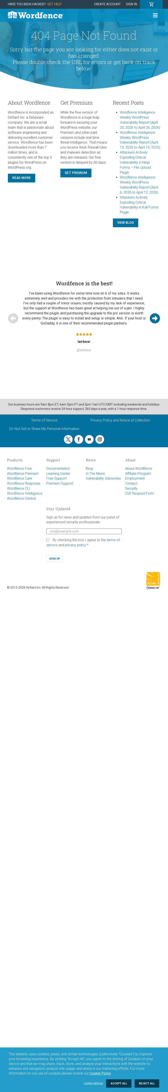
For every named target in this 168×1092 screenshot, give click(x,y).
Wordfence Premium (23, 473)
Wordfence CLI (18, 488)
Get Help (54, 4)
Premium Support (59, 483)
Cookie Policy (100, 1073)
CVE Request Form (139, 493)
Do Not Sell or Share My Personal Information (44, 429)
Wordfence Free (19, 468)
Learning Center (58, 473)
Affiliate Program (138, 473)
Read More (21, 178)
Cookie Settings (93, 1083)
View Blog (125, 223)
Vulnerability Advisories (103, 478)
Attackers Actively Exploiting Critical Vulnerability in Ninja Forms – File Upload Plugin (135, 162)
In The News (95, 473)
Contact (131, 483)
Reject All (147, 1083)
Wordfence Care (19, 478)
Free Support (56, 478)
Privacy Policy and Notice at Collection (120, 420)
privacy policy (75, 545)
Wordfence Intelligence (24, 493)
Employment (135, 478)
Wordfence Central (21, 498)
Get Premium (76, 173)
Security (131, 488)
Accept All (118, 1083)
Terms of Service (44, 420)
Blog (89, 468)
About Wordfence (138, 468)
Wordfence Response (23, 483)
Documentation (58, 468)
